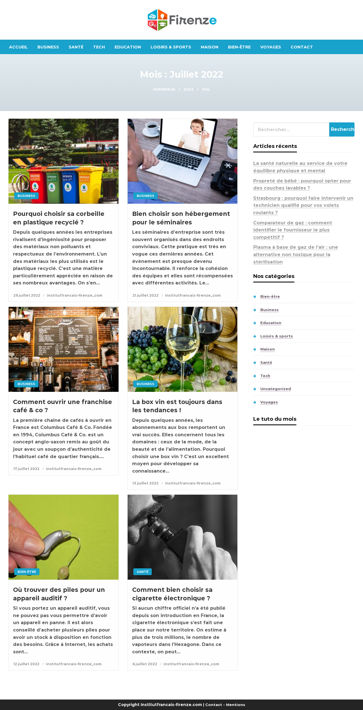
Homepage (164, 89)
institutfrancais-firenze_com (74, 295)
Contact (302, 47)
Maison (209, 47)
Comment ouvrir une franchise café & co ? (62, 406)
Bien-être (239, 47)
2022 (188, 89)
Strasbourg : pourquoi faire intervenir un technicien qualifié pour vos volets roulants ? (303, 205)
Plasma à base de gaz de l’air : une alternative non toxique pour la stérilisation (295, 254)
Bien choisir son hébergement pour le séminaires (181, 218)
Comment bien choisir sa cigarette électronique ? (172, 593)
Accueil (18, 47)
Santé (76, 47)
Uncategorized (275, 388)
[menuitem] (18, 47)
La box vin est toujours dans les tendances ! (177, 406)
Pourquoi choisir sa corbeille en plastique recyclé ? (58, 218)
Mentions (235, 704)
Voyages (270, 47)
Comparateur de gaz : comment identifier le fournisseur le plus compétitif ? (292, 230)
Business (48, 47)
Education (128, 47)
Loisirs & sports (171, 47)
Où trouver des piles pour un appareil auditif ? (59, 593)
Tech (99, 47)
